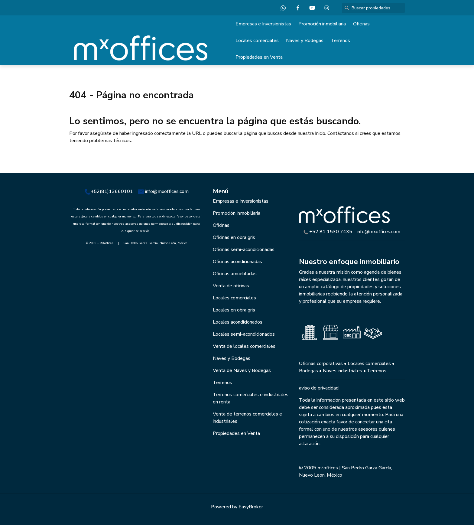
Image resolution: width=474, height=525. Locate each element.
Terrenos (340, 40)
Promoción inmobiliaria (322, 24)
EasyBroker (251, 507)
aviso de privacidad (319, 388)
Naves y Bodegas (304, 40)
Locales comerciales (257, 40)
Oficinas (361, 24)
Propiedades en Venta (259, 57)
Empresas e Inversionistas (263, 24)
